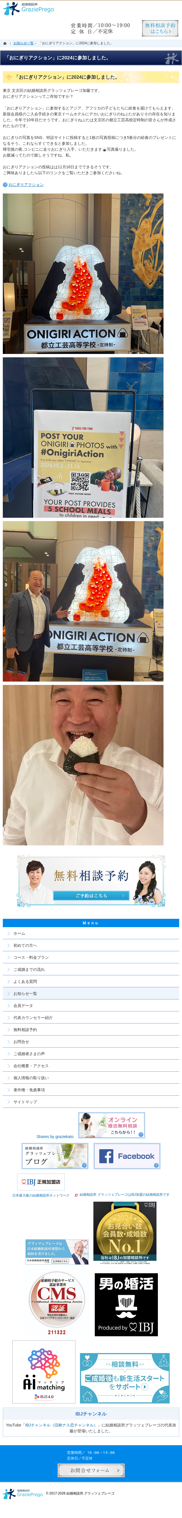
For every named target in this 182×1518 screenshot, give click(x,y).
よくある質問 (25, 981)
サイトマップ (25, 1102)
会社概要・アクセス (31, 1066)
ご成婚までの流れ (29, 969)
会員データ (23, 1005)
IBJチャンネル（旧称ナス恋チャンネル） (61, 1425)
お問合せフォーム (91, 1470)
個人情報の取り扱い (31, 1078)
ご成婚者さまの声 (29, 1053)
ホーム (19, 933)
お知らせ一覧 (25, 993)
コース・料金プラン (31, 957)
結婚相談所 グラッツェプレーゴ (90, 1493)
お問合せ (21, 1041)
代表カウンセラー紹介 (33, 1017)
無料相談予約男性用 (160, 28)
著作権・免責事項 (29, 1090)
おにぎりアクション (26, 184)
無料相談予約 (25, 1029)
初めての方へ (25, 945)
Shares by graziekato (55, 1136)
